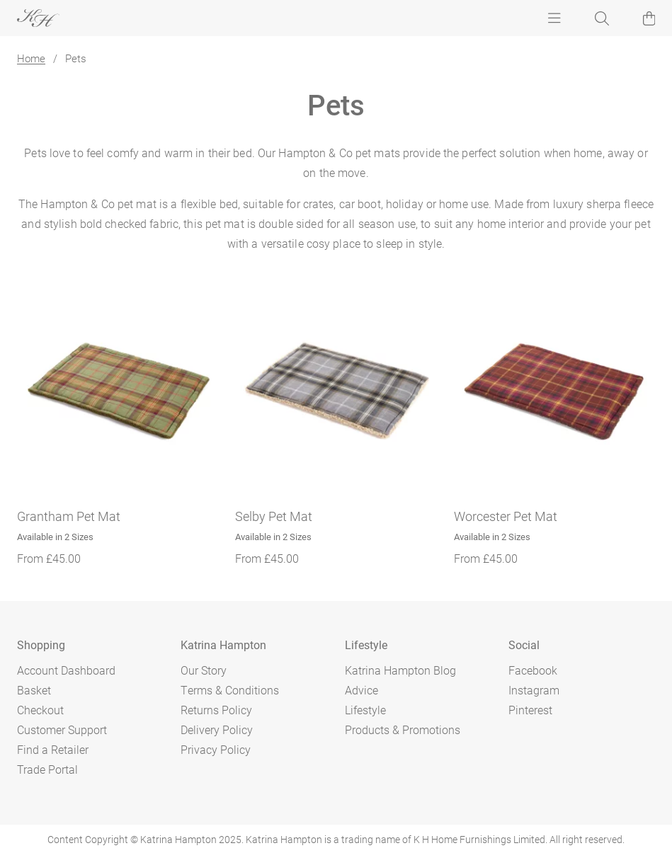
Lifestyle (365, 709)
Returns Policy (216, 709)
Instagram (533, 689)
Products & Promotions (402, 729)
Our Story (204, 670)
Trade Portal (47, 769)
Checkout (40, 709)
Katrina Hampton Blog (400, 670)
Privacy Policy (216, 749)
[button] (649, 18)
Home (31, 58)
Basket (34, 689)
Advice (361, 689)
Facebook (532, 670)
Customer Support (62, 729)
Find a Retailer (53, 749)
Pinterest (530, 709)
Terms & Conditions (230, 689)
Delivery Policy (217, 729)
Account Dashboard (66, 670)
